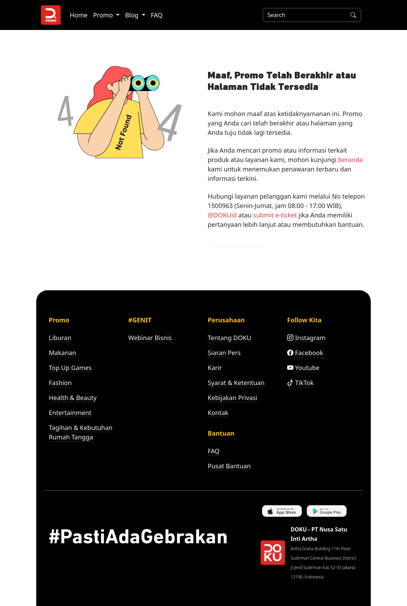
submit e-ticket (275, 215)
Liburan (60, 337)
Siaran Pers (224, 352)
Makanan (62, 352)
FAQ (157, 15)
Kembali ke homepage (236, 246)
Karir (215, 367)
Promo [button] (103, 15)
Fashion (60, 382)
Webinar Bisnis (150, 337)
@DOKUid (222, 215)
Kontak (218, 412)
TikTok (300, 382)
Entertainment (70, 412)
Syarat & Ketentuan (236, 382)
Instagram (306, 337)
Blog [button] (132, 15)
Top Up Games (70, 367)
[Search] (303, 15)
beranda (350, 159)
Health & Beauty (73, 397)
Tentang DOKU (229, 337)
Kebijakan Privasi (233, 397)
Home (78, 15)
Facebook (305, 352)
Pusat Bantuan (229, 466)
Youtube (303, 367)
